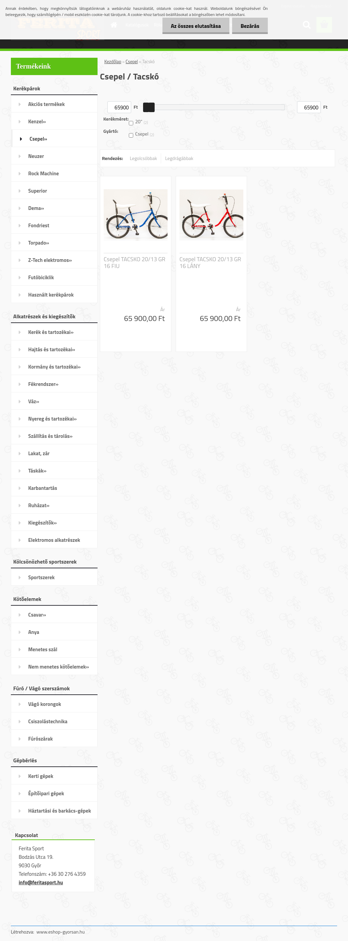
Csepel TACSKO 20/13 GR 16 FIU (135, 262)
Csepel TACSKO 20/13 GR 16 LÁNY (210, 262)
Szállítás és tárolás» (50, 436)
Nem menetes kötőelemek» (58, 667)
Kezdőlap (112, 61)
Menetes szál (42, 649)
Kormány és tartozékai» (54, 367)
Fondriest (38, 225)
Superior (37, 191)
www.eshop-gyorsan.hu (60, 931)
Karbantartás (42, 488)
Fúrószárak (40, 739)
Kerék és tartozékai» (51, 332)
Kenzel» (37, 121)
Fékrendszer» (43, 384)
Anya (33, 632)
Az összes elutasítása (196, 26)
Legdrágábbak (179, 158)
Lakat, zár (39, 453)
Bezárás (250, 26)
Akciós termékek (46, 104)
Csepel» (38, 139)
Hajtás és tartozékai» (51, 349)
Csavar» (37, 615)
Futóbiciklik (41, 277)
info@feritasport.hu (41, 882)
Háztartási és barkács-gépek (59, 811)
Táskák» (37, 471)
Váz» (33, 401)
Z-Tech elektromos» (50, 260)
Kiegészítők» (42, 523)
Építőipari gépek (46, 793)
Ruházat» (39, 505)
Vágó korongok (44, 704)
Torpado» (38, 243)
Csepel (132, 61)
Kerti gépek (40, 776)
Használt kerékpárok (51, 295)
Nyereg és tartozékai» (52, 419)
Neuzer (36, 156)
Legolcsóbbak (143, 158)
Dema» (36, 208)
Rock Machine (43, 173)
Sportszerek (41, 577)
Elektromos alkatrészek (54, 540)
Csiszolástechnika (47, 721)
